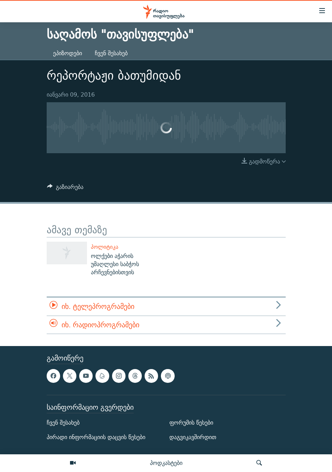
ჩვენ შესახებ (111, 53)
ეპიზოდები (67, 53)
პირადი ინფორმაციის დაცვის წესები (96, 437)
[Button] (65, 189)
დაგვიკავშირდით (192, 437)
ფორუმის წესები (191, 422)
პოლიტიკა (104, 246)
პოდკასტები (166, 463)
